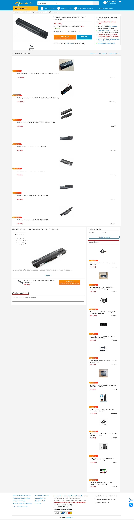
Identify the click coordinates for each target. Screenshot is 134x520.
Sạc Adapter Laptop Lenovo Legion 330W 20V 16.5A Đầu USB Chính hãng (102, 459)
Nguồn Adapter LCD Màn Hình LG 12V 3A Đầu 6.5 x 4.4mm (102, 263)
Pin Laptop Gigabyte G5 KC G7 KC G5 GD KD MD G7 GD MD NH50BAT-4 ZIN (38, 73)
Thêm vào (84, 37)
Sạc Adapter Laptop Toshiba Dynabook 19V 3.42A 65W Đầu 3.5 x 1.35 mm (103, 434)
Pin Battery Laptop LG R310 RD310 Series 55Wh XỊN (31, 146)
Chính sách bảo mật (40, 498)
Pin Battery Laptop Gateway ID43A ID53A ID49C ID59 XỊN (32, 220)
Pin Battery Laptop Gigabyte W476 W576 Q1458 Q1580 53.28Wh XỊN (36, 122)
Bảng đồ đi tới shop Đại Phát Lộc (22, 495)
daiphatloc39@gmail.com (64, 509)
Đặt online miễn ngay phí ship (105, 8)
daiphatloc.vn (69, 517)
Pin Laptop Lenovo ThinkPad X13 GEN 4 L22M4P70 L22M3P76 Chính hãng (101, 483)
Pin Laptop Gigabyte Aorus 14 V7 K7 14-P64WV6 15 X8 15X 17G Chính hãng (38, 98)
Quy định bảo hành (40, 500)
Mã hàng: (56, 31)
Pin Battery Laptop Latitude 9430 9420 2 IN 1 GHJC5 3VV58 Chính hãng (102, 410)
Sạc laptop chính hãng (67, 8)
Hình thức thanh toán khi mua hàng (22, 503)
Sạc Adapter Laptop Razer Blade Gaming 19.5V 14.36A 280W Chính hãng (102, 312)
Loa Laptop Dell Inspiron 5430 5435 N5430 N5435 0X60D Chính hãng (103, 361)
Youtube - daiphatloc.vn (102, 502)
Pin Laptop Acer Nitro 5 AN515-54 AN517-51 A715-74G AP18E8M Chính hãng (102, 288)
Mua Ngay (65, 37)
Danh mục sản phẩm (25, 9)
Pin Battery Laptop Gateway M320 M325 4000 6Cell (31, 171)
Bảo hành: (92, 232)
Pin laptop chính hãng (49, 8)
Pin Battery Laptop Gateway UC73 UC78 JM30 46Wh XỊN (32, 195)
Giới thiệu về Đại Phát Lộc (42, 495)
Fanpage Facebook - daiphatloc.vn (105, 499)
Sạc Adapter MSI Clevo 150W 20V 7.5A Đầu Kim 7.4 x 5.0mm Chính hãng (103, 385)
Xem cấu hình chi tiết (104, 237)
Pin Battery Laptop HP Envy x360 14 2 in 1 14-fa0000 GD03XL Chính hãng (102, 337)
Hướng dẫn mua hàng (19, 500)
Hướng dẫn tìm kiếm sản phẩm (21, 498)
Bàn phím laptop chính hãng (85, 8)
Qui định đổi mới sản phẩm (20, 506)
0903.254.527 (111, 2)
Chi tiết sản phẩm (19, 234)
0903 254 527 (70, 43)
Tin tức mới (38, 503)
